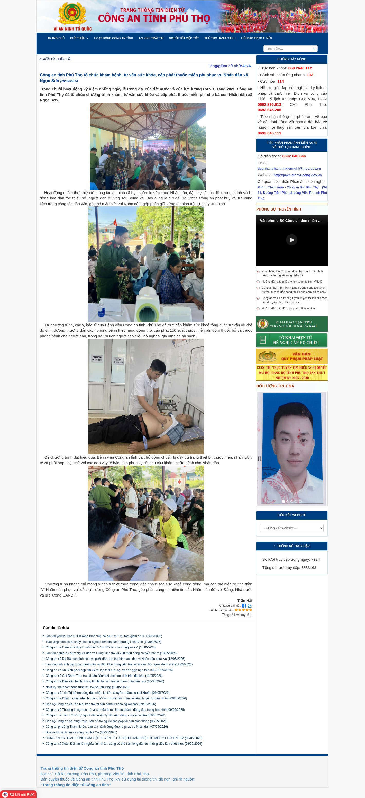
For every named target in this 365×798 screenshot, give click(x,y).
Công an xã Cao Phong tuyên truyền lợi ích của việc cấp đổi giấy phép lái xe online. (294, 300)
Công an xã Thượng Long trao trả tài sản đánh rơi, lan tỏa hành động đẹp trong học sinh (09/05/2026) (115, 710)
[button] (56, 38)
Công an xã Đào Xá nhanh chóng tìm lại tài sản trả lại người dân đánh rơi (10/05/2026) (104, 681)
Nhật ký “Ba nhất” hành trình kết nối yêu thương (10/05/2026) (87, 687)
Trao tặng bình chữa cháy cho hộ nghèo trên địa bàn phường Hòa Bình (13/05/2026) (103, 642)
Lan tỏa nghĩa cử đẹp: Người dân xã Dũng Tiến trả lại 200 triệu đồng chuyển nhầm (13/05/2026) (111, 653)
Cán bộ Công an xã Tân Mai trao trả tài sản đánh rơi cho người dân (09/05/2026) (100, 704)
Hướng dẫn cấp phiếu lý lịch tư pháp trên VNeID (292, 281)
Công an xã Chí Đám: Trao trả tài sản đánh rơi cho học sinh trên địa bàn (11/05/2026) (104, 676)
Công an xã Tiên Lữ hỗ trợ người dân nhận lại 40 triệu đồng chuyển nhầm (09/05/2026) (105, 715)
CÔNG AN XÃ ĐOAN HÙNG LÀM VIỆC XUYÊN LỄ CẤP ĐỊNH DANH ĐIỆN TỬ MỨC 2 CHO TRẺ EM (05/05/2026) (123, 738)
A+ (244, 66)
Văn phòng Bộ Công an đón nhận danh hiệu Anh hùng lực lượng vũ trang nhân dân (292, 273)
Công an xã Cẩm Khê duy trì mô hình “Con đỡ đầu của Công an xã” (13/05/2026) (101, 647)
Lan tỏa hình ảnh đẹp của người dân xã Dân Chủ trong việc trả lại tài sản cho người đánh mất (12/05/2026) (119, 664)
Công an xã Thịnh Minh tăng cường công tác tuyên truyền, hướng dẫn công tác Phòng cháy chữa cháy (294, 289)
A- (250, 66)
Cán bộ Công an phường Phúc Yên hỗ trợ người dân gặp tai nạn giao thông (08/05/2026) (106, 721)
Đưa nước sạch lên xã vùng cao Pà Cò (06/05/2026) (81, 732)
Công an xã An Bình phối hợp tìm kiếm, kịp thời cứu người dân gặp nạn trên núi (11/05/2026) (109, 670)
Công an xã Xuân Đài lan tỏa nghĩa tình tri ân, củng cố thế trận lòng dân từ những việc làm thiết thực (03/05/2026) (123, 744)
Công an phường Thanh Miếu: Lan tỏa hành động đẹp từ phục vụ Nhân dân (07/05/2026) (106, 727)
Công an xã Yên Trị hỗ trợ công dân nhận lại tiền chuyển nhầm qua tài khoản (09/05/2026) (107, 693)
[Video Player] (292, 240)
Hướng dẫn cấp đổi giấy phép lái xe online (288, 308)
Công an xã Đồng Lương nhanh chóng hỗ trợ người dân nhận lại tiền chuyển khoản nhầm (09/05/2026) (116, 698)
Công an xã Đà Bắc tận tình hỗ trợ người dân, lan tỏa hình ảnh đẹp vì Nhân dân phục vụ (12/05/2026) (115, 659)
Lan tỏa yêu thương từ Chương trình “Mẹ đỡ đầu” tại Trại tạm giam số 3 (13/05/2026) (103, 636)
